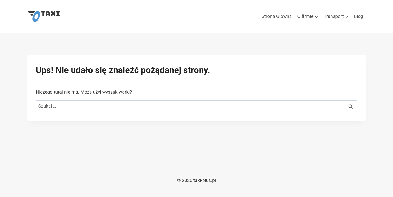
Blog (358, 16)
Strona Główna (276, 16)
